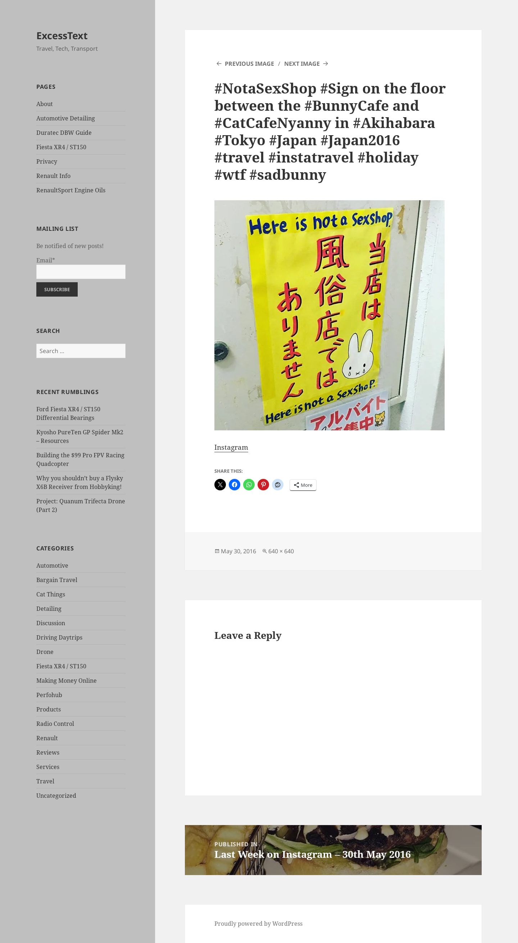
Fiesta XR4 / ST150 (61, 147)
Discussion (50, 623)
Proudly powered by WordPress (258, 924)
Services (47, 767)
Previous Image (249, 64)
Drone (45, 652)
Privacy (46, 161)
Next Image (302, 64)
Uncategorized (56, 796)
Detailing (49, 609)
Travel (45, 781)
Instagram (231, 447)
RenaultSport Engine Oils (70, 190)
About (44, 104)
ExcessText (62, 35)
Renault (47, 738)
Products (48, 709)
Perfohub (49, 695)
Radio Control (55, 724)
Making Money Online (66, 681)
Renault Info (53, 176)
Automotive (52, 565)
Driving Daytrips (59, 637)
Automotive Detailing (65, 118)
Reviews (47, 752)
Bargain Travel (56, 580)
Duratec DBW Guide (64, 133)
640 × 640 (281, 551)
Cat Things (50, 594)
